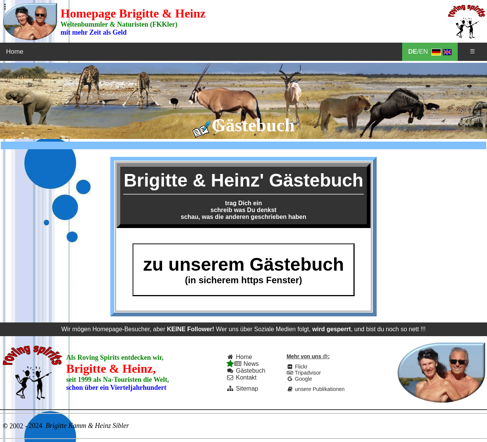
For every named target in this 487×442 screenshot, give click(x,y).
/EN (430, 52)
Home (14, 51)
